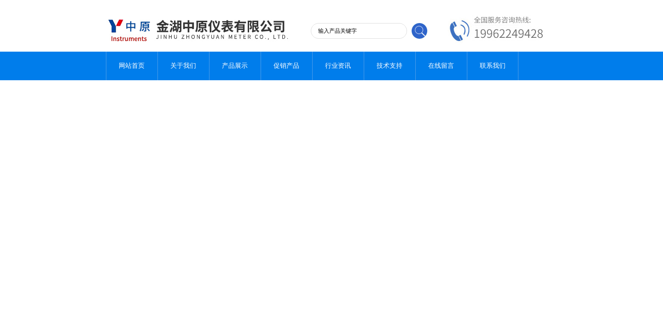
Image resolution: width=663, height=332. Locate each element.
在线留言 (441, 65)
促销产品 (286, 65)
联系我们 (493, 65)
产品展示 (235, 65)
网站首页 (132, 65)
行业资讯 (338, 65)
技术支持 (389, 65)
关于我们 (183, 65)
